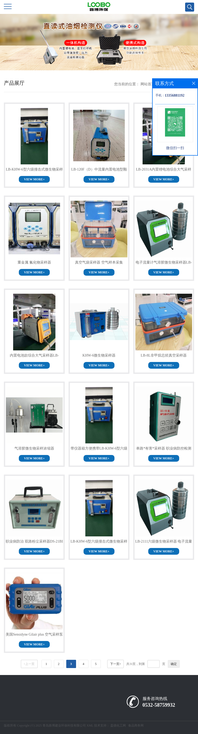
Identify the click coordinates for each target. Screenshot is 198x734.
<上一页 (29, 664)
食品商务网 (136, 725)
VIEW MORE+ (34, 179)
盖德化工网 (118, 725)
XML (90, 725)
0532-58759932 (159, 705)
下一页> (115, 664)
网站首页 (148, 84)
